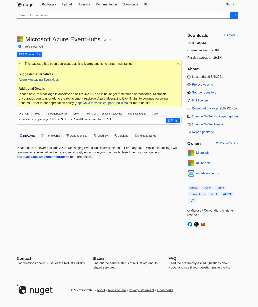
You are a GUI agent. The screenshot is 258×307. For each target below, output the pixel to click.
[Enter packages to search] (123, 15)
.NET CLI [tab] (24, 113)
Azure (194, 188)
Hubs (220, 188)
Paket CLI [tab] (90, 113)
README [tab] (27, 136)
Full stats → (231, 35)
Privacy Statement (141, 290)
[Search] (234, 15)
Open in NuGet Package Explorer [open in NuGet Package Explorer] (215, 116)
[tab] (49, 4)
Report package (203, 132)
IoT (192, 200)
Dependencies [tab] (76, 136)
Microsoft (202, 152)
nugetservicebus (207, 173)
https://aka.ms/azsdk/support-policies (101, 103)
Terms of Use (117, 290)
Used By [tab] (101, 136)
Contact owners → (227, 143)
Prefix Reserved (33, 46)
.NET (213, 194)
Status (98, 258)
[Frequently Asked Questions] (172, 258)
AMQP (227, 194)
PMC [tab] (37, 113)
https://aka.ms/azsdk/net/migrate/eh (43, 156)
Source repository (204, 92)
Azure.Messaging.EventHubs (39, 79)
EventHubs (197, 194)
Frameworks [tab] (50, 136)
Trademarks (165, 290)
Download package (205, 108)
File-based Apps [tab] (137, 113)
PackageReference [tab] (57, 113)
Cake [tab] (155, 113)
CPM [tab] (76, 113)
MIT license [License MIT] (200, 100)
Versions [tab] (121, 136)
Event (207, 188)
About (101, 290)
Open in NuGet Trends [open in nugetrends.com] (207, 124)
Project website (202, 84)
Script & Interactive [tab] (111, 113)
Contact (24, 258)
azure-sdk (203, 163)
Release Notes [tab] (145, 136)
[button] (99, 64)
